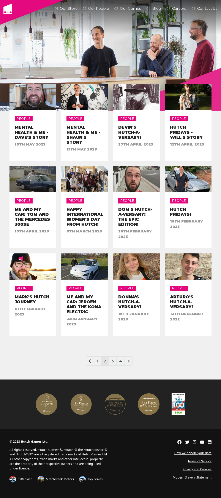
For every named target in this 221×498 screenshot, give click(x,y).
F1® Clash (20, 479)
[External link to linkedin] (210, 442)
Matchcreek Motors (56, 479)
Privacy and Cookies (197, 469)
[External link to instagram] (194, 442)
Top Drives (91, 479)
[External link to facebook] (179, 442)
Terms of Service (200, 461)
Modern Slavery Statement (192, 477)
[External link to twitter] (187, 442)
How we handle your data (193, 453)
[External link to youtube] (202, 442)
